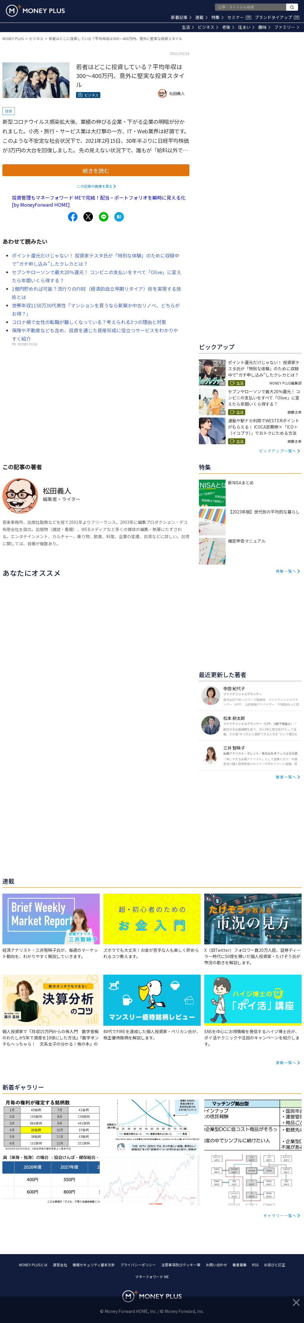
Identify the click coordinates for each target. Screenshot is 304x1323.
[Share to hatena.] (119, 217)
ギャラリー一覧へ (280, 1215)
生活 (188, 27)
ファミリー (286, 27)
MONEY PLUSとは (33, 1264)
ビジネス (208, 27)
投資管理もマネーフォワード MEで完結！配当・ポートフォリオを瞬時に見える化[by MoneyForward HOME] (99, 201)
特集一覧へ (286, 570)
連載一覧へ (286, 1062)
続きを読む (96, 170)
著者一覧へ (286, 776)
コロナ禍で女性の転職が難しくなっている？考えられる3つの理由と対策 (89, 321)
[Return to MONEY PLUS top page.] (35, 10)
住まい (246, 27)
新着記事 (181, 17)
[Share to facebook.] (72, 217)
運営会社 (60, 1264)
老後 (228, 27)
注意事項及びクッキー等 (180, 1264)
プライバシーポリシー (138, 1264)
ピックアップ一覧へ (278, 450)
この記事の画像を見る (95, 186)
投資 (8, 110)
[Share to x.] (88, 217)
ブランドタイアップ (277, 17)
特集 (217, 17)
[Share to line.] (103, 217)
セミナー (239, 17)
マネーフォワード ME (152, 1276)
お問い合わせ (216, 1264)
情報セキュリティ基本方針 (93, 1264)
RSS (255, 1264)
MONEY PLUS (13, 38)
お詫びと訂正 (274, 1264)
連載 (201, 17)
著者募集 (239, 1264)
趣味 (264, 27)
